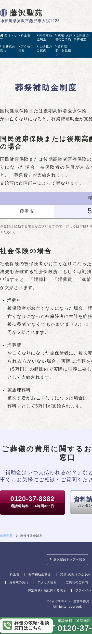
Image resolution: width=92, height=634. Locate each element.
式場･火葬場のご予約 (63, 37)
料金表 (24, 35)
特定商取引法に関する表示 (47, 590)
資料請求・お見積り (63, 50)
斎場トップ (8, 37)
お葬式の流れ (7, 48)
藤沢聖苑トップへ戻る (67, 559)
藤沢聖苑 (21, 12)
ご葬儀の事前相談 (81, 37)
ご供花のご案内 (44, 48)
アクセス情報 (26, 48)
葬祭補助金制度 (44, 37)
